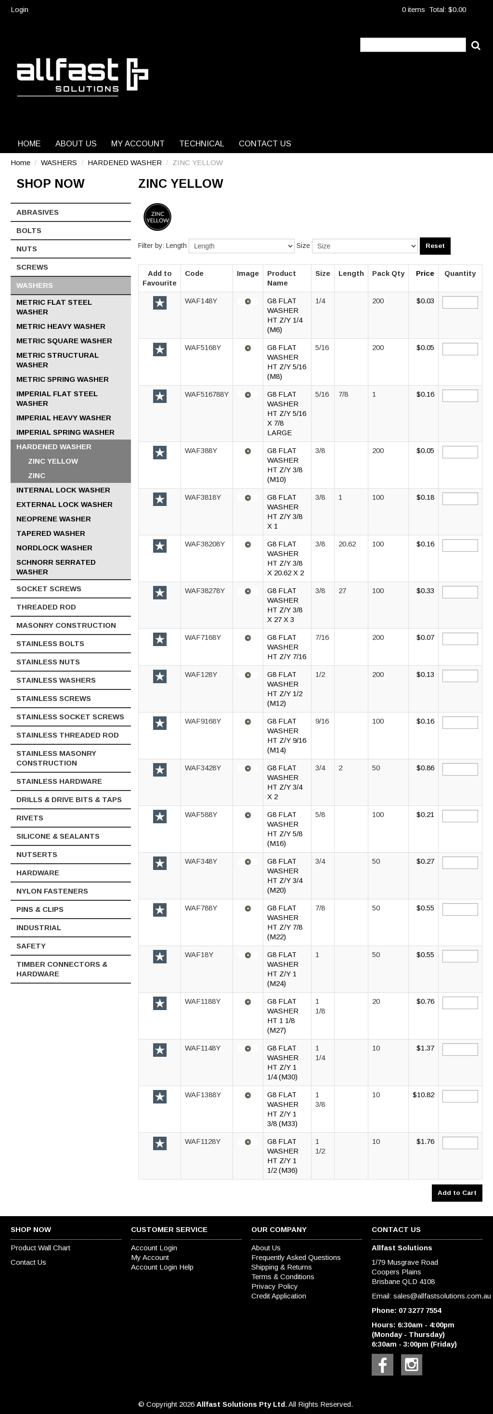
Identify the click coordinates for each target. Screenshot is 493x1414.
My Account (138, 143)
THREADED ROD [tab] (46, 607)
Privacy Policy (274, 1286)
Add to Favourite (160, 303)
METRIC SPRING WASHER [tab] (62, 379)
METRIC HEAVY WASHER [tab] (60, 326)
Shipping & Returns (281, 1267)
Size (303, 245)
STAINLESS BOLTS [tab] (50, 643)
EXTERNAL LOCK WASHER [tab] (64, 504)
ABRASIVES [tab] (37, 212)
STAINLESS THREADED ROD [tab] (67, 735)
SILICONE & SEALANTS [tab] (58, 836)
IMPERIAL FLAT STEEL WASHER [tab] (57, 398)
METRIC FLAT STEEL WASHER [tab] (54, 307)
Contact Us (265, 143)
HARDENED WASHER (125, 162)
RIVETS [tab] (29, 818)
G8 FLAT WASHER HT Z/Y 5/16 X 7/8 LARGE (286, 413)
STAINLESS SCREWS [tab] (53, 698)
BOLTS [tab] (28, 230)
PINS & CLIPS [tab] (40, 909)
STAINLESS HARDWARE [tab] (59, 781)
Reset (435, 245)
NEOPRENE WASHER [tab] (53, 519)
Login (19, 9)
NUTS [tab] (26, 249)
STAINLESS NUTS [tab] (48, 662)
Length (176, 245)
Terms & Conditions (282, 1276)
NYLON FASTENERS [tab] (52, 891)
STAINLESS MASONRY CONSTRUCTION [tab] (56, 758)
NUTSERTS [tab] (36, 854)
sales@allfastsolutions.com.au (442, 1296)
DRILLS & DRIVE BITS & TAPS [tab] (69, 799)
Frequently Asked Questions (296, 1257)
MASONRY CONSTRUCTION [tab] (66, 625)
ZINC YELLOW (53, 461)
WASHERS (59, 162)
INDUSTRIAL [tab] (38, 927)
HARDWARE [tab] (37, 873)
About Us (76, 143)
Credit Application (278, 1296)
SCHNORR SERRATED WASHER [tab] (56, 567)
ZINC (36, 475)
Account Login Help (162, 1267)
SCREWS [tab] (32, 267)
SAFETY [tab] (31, 946)
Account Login (154, 1248)
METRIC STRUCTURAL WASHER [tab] (57, 360)
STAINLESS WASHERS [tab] (56, 680)
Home (29, 143)
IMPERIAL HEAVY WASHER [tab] (63, 418)
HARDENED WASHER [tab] (53, 446)
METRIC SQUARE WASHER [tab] (64, 341)
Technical (201, 143)
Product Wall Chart (40, 1248)
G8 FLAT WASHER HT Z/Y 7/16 (286, 647)
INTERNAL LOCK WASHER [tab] (63, 490)
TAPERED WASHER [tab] (50, 533)
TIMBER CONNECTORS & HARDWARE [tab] (61, 969)
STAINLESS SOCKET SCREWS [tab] (70, 717)
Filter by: (151, 245)
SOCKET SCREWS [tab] (48, 588)
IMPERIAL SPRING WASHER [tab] (65, 432)
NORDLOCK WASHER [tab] (54, 548)
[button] (248, 301)
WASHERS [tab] (34, 285)
